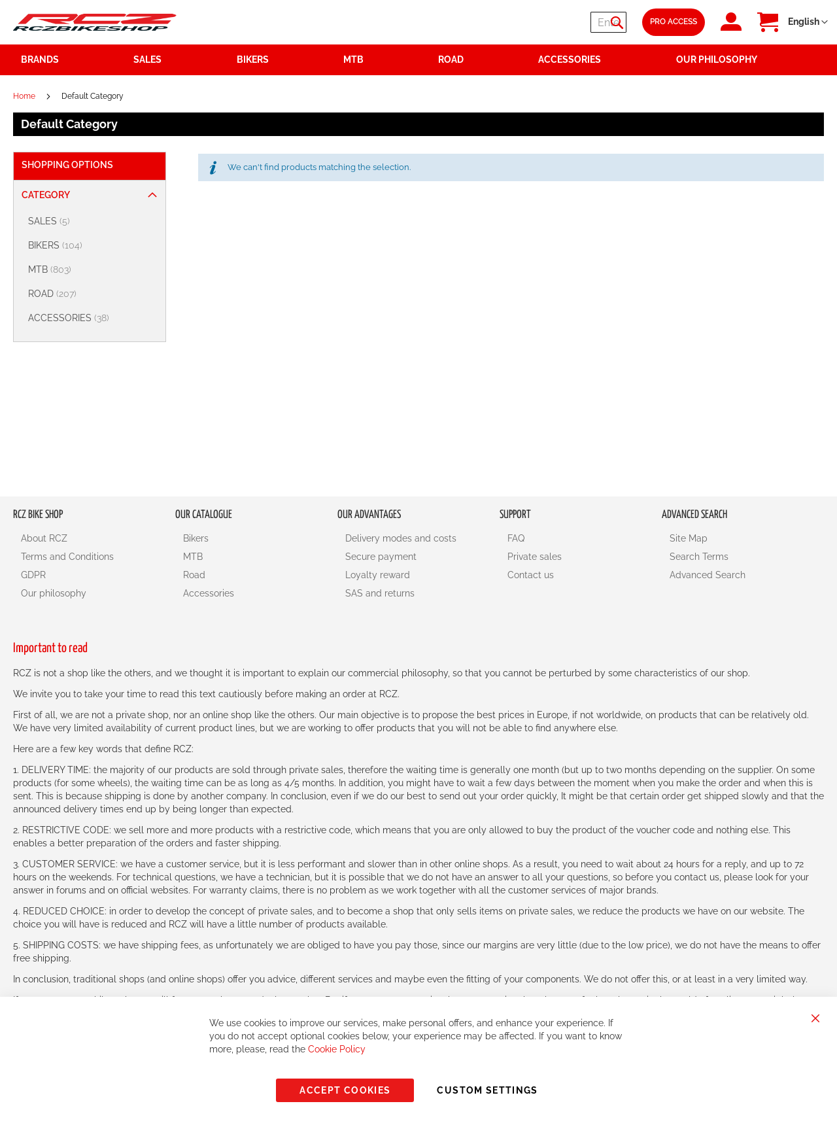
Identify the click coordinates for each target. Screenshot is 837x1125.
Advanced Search (707, 575)
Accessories (208, 593)
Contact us (530, 575)
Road (194, 575)
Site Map (689, 538)
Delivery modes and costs (400, 538)
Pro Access (673, 21)
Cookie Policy (337, 1049)
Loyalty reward (377, 575)
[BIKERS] (91, 246)
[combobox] (548, 22)
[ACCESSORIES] (91, 318)
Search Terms (699, 556)
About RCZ (44, 538)
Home (25, 96)
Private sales (534, 556)
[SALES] (91, 221)
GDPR (33, 575)
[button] (808, 22)
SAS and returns (380, 593)
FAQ (515, 538)
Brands (40, 59)
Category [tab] (46, 195)
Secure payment (381, 556)
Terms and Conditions (67, 556)
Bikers (196, 538)
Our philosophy (53, 593)
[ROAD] (91, 294)
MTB (193, 556)
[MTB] (91, 270)
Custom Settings (487, 1090)
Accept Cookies (344, 1090)
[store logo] (95, 22)
